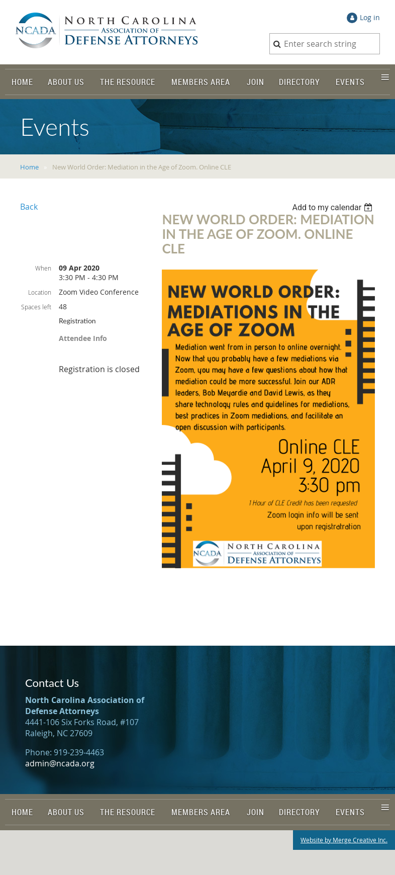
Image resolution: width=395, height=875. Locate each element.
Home (29, 166)
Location (39, 292)
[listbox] (333, 207)
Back (29, 206)
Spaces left (36, 307)
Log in (370, 17)
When (43, 268)
